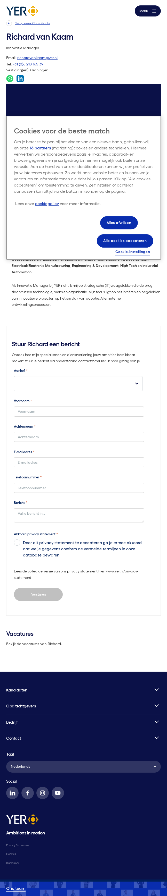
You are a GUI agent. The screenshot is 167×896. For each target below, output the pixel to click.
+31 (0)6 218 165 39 (28, 64)
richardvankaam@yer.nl (37, 58)
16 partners (40, 148)
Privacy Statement (18, 845)
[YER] (22, 820)
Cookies (11, 854)
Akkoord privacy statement (36, 534)
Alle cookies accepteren (125, 241)
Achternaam (25, 426)
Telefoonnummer (28, 477)
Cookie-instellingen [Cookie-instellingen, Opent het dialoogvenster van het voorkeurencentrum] (132, 252)
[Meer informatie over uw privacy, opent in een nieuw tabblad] (58, 203)
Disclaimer (12, 863)
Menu (147, 11)
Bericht (20, 503)
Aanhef (21, 370)
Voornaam (23, 401)
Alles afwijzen (119, 223)
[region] (83, 188)
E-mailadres (24, 452)
